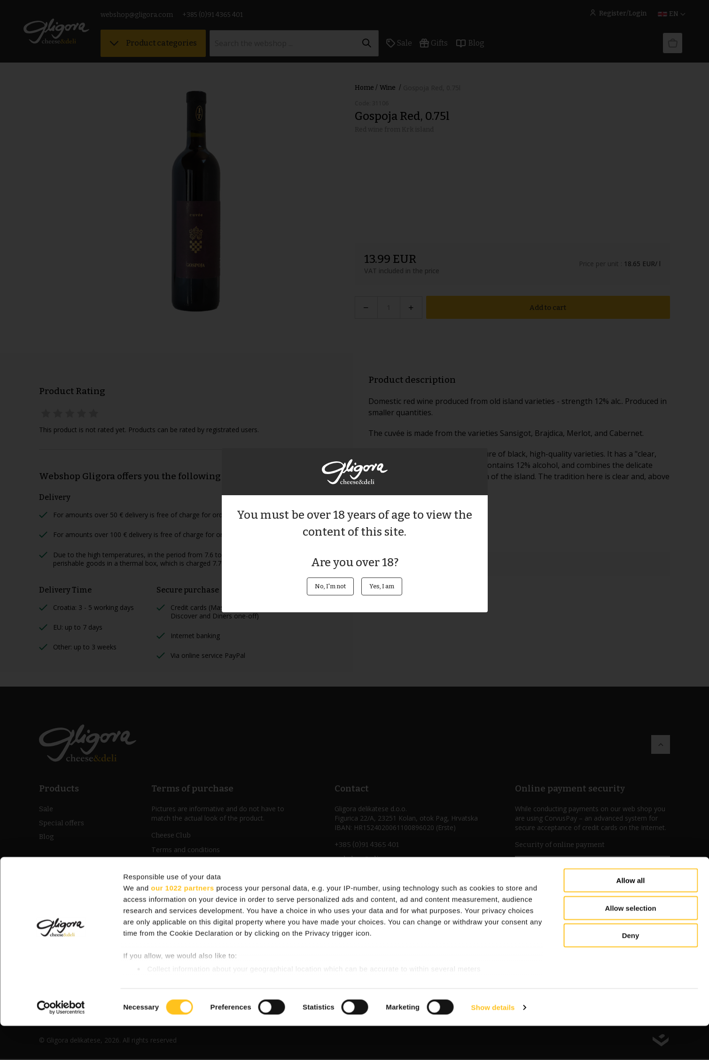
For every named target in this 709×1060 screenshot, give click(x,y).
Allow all (630, 915)
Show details (493, 1041)
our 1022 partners (182, 922)
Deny (630, 970)
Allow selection (630, 942)
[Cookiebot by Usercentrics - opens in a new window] (61, 1042)
